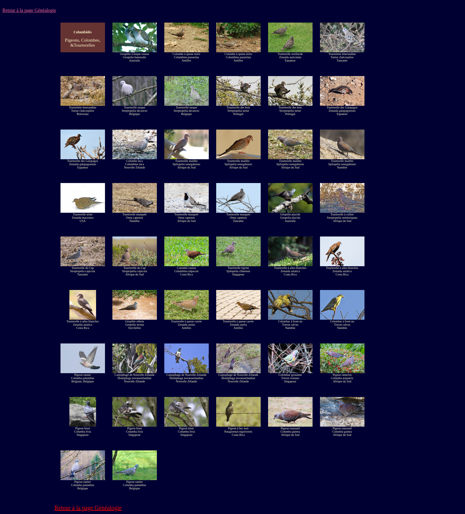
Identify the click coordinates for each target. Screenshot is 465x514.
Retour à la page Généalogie (29, 10)
